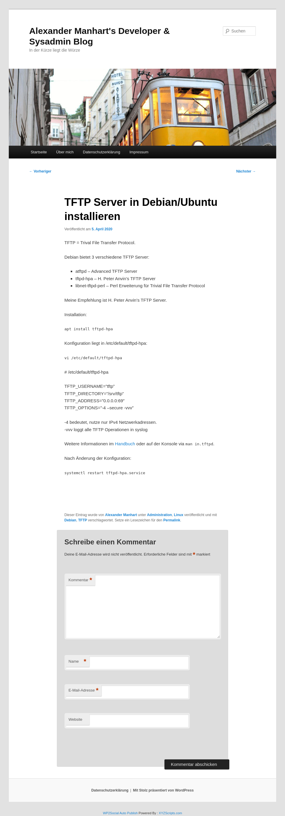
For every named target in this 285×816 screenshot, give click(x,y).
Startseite (39, 152)
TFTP (82, 520)
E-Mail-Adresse (83, 690)
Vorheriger (40, 171)
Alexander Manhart (121, 515)
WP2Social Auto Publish (120, 813)
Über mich (65, 152)
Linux (178, 515)
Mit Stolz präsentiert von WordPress (163, 790)
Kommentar (80, 580)
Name (77, 661)
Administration (159, 515)
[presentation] (109, 742)
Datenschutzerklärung (101, 152)
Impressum (138, 152)
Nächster (246, 171)
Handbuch (125, 443)
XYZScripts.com (170, 813)
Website (76, 719)
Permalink (171, 520)
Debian (70, 520)
